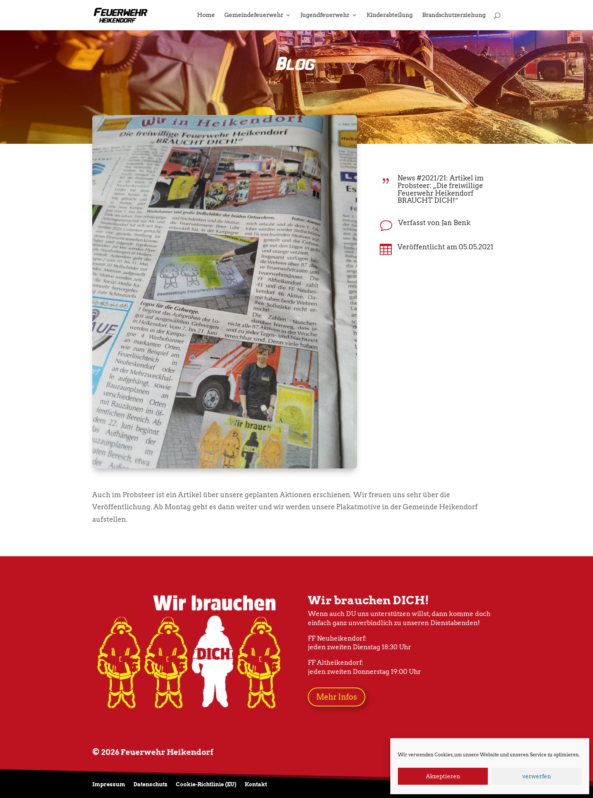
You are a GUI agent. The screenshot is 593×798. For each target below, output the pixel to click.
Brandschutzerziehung (454, 15)
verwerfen (536, 776)
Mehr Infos (336, 697)
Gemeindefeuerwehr (253, 15)
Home (206, 15)
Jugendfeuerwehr (324, 15)
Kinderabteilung (389, 15)
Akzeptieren (443, 776)
